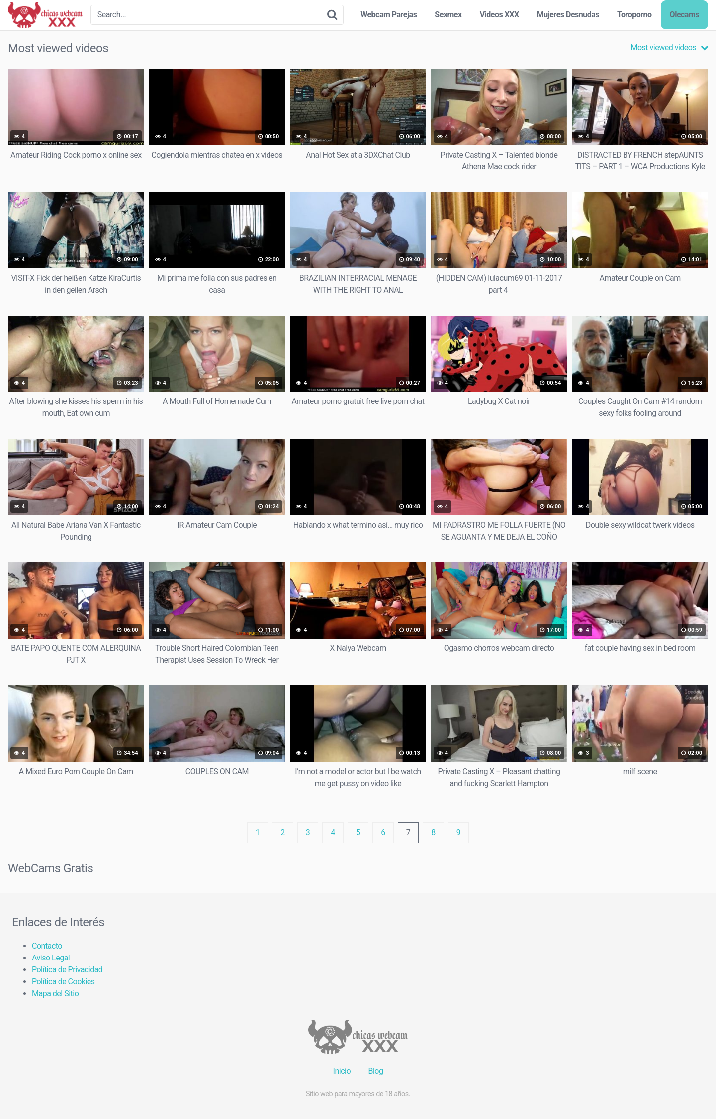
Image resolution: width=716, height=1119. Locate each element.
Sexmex (448, 14)
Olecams (684, 14)
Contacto (47, 946)
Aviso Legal (51, 957)
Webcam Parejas (388, 14)
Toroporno (634, 14)
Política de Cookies (63, 981)
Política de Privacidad (67, 969)
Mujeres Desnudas (568, 14)
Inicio (342, 1071)
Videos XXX (499, 14)
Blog (375, 1071)
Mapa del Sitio (55, 993)
